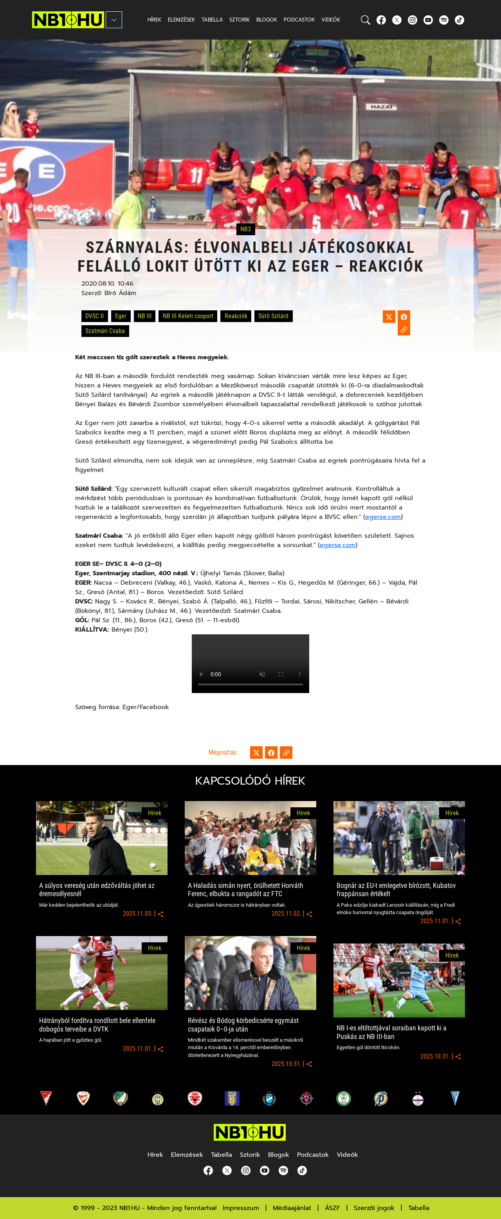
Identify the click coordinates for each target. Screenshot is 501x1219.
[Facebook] (381, 20)
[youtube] (428, 20)
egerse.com (383, 517)
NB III (144, 316)
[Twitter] (397, 20)
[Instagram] (412, 20)
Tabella (418, 1208)
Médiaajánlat (292, 1208)
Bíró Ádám (120, 293)
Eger (120, 316)
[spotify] (444, 20)
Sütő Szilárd (273, 316)
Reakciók (236, 316)
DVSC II (94, 316)
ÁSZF (332, 1208)
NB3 (245, 229)
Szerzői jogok (374, 1208)
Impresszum (241, 1208)
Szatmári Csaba (105, 331)
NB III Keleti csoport (188, 316)
